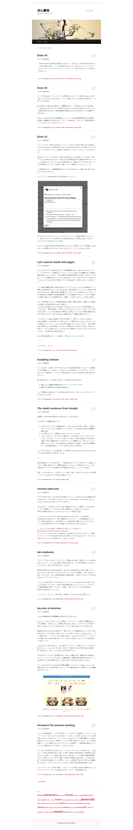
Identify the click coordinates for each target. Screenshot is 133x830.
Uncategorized (47, 78)
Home (39, 41)
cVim (40, 370)
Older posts (41, 781)
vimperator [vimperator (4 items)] (40, 812)
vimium (67, 399)
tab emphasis (45, 552)
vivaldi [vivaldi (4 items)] (52, 812)
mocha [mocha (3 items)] (52, 803)
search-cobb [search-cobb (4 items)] (86, 803)
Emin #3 (42, 87)
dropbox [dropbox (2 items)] (48, 800)
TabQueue (62, 416)
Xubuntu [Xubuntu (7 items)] (81, 812)
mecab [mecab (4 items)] (44, 803)
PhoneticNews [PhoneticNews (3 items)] (70, 803)
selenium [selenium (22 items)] (41, 807)
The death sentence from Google (57, 408)
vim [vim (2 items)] (92, 807)
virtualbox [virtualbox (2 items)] (46, 812)
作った (50, 346)
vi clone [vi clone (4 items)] (89, 807)
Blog (45, 41)
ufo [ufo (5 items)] (71, 807)
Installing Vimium (48, 359)
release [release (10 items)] (79, 803)
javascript (64, 543)
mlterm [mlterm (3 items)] (48, 803)
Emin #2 (42, 136)
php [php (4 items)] (75, 803)
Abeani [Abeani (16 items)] (40, 795)
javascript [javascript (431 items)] (88, 799)
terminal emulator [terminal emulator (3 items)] (57, 807)
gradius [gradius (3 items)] (76, 800)
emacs (63, 78)
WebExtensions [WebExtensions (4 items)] (68, 812)
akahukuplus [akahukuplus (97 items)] (50, 795)
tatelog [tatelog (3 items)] (50, 807)
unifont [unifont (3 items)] (74, 807)
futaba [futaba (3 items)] (64, 800)
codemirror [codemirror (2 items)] (76, 795)
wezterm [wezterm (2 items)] (75, 812)
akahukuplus (59, 599)
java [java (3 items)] (79, 800)
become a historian (49, 608)
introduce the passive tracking (56, 725)
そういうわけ (41, 145)
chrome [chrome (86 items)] (69, 795)
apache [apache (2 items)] (62, 795)
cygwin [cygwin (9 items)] (43, 800)
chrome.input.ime (48, 488)
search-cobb (69, 78)
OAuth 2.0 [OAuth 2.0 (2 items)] (57, 803)
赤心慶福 (43, 10)
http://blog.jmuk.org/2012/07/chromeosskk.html (52, 531)
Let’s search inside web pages (56, 262)
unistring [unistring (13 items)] (79, 807)
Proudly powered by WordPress (66, 823)
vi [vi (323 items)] (85, 807)
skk (68, 543)
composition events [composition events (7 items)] (86, 795)
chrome (58, 78)
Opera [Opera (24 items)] (62, 803)
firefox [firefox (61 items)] (58, 799)
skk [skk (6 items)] (47, 807)
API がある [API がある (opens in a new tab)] (75, 516)
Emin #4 (42, 55)
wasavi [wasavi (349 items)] (58, 811)
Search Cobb (63, 159)
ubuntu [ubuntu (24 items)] (66, 807)
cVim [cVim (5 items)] (38, 800)
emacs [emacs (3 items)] (53, 800)
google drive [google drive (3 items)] (69, 800)
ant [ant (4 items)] (59, 795)
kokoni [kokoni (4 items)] (39, 803)
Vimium (59, 380)
